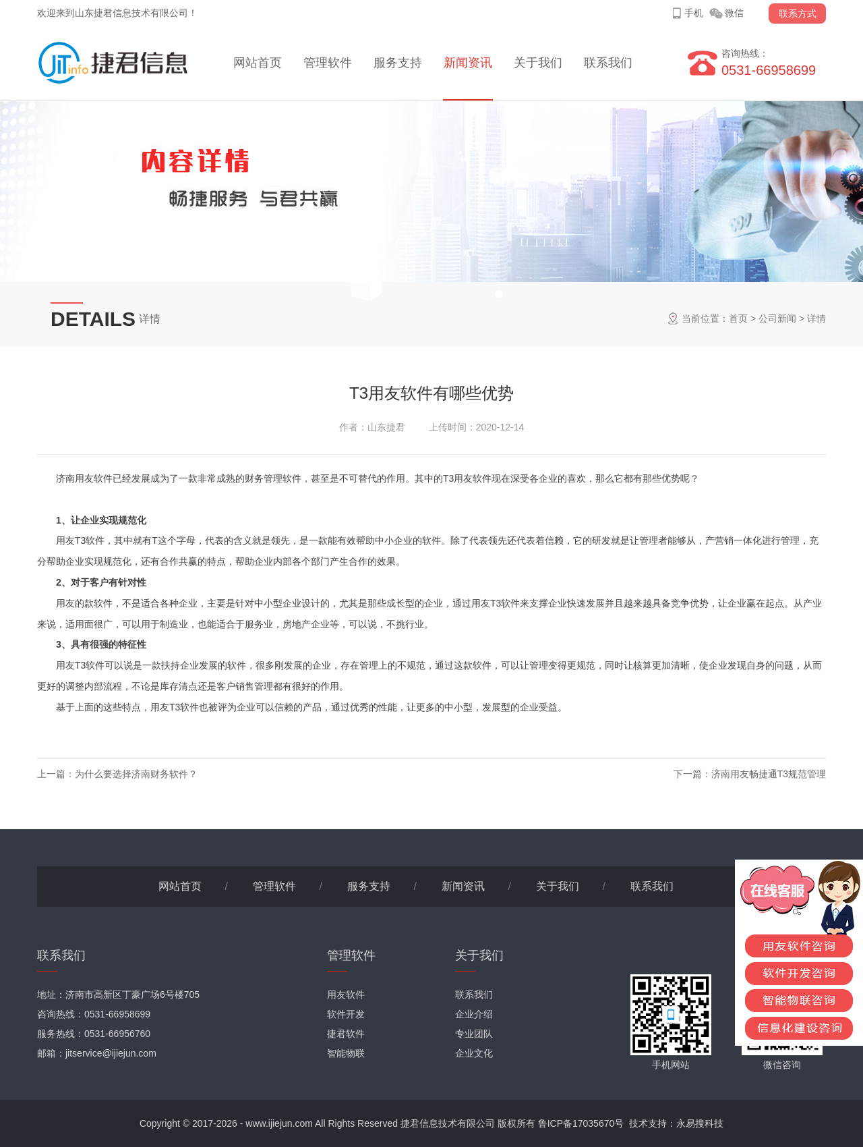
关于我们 (538, 62)
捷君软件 (346, 1033)
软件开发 (346, 1014)
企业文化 (474, 1053)
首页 (738, 318)
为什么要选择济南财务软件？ (136, 773)
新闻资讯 (468, 62)
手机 (693, 12)
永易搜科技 (699, 1123)
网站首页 (257, 62)
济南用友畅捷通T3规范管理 (768, 773)
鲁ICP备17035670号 (581, 1123)
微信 (734, 12)
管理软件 (327, 62)
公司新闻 (777, 318)
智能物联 (346, 1053)
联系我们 (608, 62)
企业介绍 (474, 1014)
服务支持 (398, 62)
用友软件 (346, 994)
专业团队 (474, 1033)
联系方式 (797, 13)
